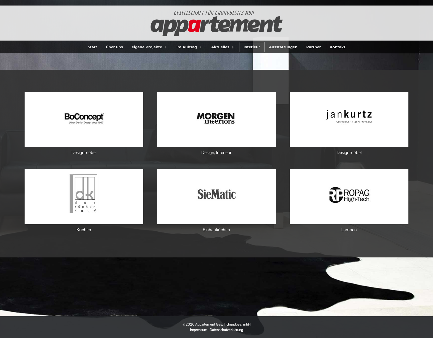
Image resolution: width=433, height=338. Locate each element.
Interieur (252, 47)
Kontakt (337, 47)
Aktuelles (220, 47)
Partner (313, 47)
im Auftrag (186, 47)
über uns (114, 47)
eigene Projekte (147, 47)
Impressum (198, 330)
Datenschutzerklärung (226, 330)
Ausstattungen (283, 47)
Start (92, 47)
